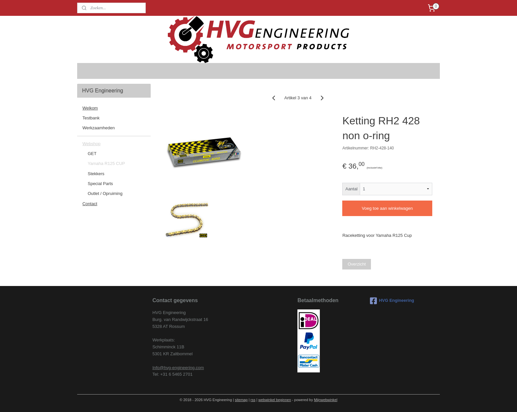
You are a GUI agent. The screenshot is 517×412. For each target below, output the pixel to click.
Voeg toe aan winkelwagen (387, 208)
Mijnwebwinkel (325, 400)
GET (92, 153)
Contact (89, 203)
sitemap (241, 400)
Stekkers (96, 173)
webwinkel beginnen (274, 400)
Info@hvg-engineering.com (178, 367)
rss (253, 400)
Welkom (90, 108)
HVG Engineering (392, 301)
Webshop (91, 143)
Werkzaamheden (98, 127)
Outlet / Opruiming (105, 193)
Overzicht (357, 264)
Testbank (91, 117)
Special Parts (100, 183)
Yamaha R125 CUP (106, 163)
